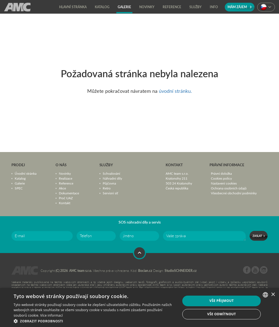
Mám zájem (240, 7)
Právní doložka (221, 173)
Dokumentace (69, 193)
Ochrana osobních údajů (229, 188)
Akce (62, 188)
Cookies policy (221, 178)
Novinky (65, 173)
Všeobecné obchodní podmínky (234, 193)
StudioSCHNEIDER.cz (181, 270)
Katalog (20, 178)
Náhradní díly (112, 178)
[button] (94, 320)
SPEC (19, 188)
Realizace (65, 178)
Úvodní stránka (26, 173)
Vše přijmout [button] (222, 300)
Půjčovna (109, 183)
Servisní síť (110, 193)
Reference (66, 183)
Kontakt (64, 203)
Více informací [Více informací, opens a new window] (51, 315)
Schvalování (111, 173)
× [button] (273, 295)
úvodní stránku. (175, 91)
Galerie (20, 183)
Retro (107, 188)
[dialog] (139, 307)
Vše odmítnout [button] (221, 314)
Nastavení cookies (224, 183)
